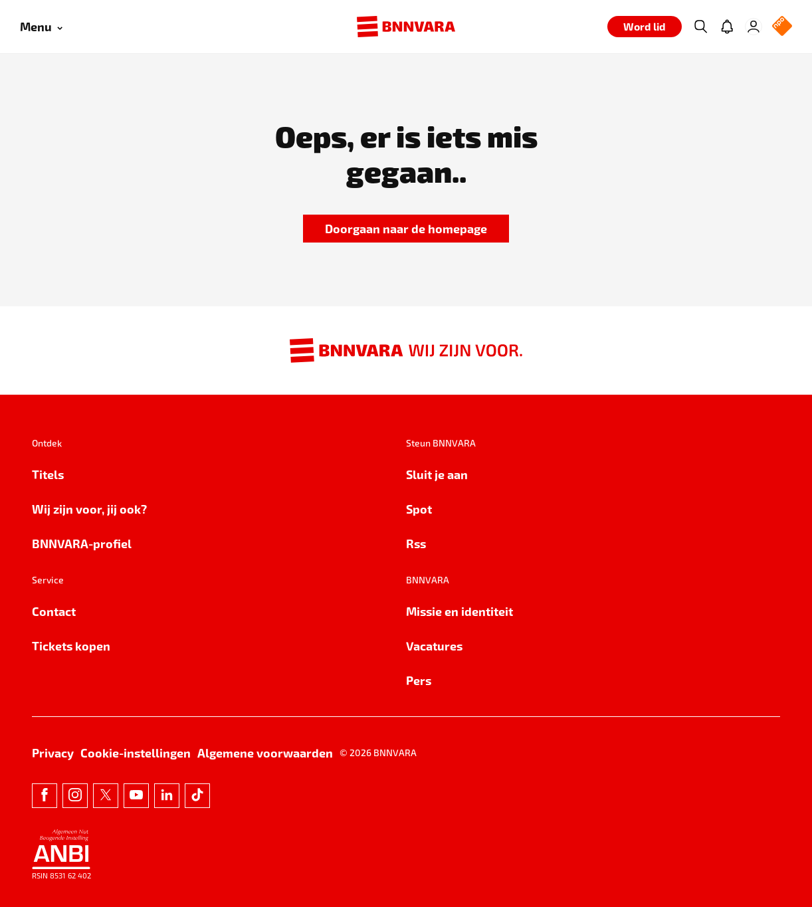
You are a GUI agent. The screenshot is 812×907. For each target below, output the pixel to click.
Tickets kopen (71, 646)
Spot (419, 509)
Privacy (53, 752)
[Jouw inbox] (727, 27)
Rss (416, 543)
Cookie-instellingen (135, 752)
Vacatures (434, 646)
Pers (418, 680)
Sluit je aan (437, 474)
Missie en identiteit (459, 611)
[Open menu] (41, 27)
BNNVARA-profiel (82, 543)
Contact (54, 611)
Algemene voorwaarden (265, 752)
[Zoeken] (700, 27)
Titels (48, 474)
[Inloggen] (753, 27)
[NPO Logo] (782, 27)
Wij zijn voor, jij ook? (89, 509)
